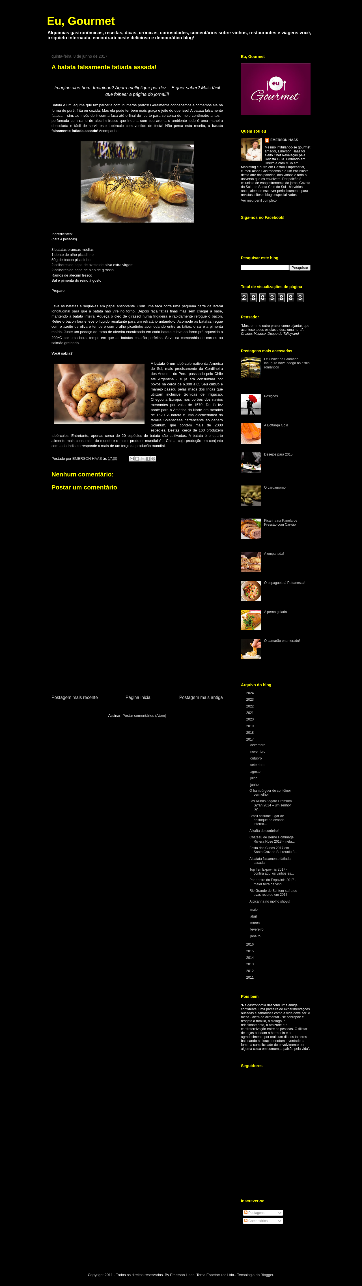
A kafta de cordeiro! (264, 831)
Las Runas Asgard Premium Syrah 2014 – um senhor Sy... (270, 805)
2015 (250, 951)
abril (254, 916)
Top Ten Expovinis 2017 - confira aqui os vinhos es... (271, 871)
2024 (250, 693)
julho (254, 778)
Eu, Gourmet (81, 21)
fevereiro (257, 929)
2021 (250, 713)
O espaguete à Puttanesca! (284, 583)
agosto (255, 772)
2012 (250, 971)
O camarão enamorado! (282, 641)
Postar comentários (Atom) (144, 715)
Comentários (256, 1221)
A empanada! (274, 554)
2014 (250, 958)
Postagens (254, 1213)
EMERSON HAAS (284, 140)
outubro (256, 758)
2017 (250, 739)
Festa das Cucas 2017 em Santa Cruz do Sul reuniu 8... (273, 850)
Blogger (267, 1275)
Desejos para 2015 (278, 454)
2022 (250, 706)
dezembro (258, 745)
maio (254, 910)
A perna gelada (275, 612)
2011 (250, 977)
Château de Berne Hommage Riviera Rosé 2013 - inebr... (272, 839)
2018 (250, 733)
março (255, 923)
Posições (271, 396)
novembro (258, 752)
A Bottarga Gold (276, 425)
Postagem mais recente (74, 697)
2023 (250, 700)
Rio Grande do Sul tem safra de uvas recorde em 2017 (273, 893)
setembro (257, 765)
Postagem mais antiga (201, 697)
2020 (250, 719)
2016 (250, 944)
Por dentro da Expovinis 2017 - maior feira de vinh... (272, 882)
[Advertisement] (137, 651)
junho (255, 785)
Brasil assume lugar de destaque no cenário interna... (267, 820)
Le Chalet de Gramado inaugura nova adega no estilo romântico (287, 363)
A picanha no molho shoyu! (269, 901)
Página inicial (139, 697)
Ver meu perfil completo (259, 200)
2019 (250, 726)
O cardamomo (275, 487)
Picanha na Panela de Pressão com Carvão (280, 523)
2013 (250, 964)
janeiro (255, 936)
